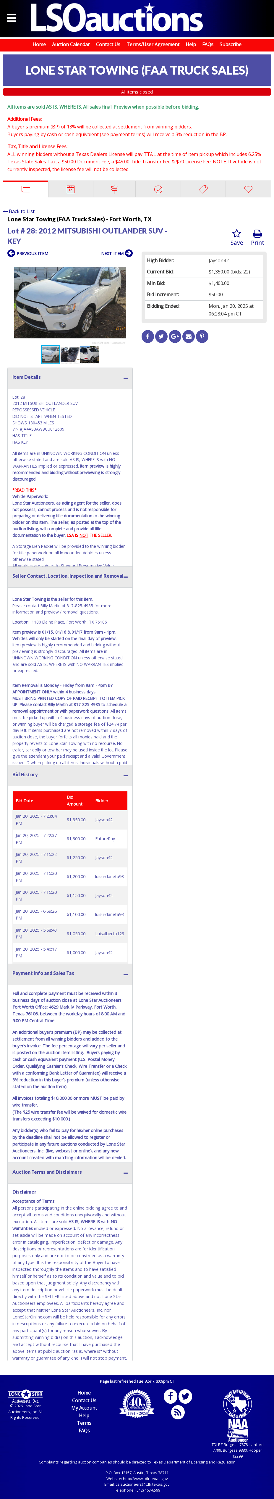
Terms (84, 1423)
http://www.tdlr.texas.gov (145, 1478)
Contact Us (108, 44)
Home (39, 44)
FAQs (207, 44)
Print (257, 238)
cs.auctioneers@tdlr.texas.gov (143, 1484)
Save (237, 238)
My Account (84, 1408)
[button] (127, 266)
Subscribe (230, 44)
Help (191, 44)
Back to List (19, 211)
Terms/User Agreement (153, 44)
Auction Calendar (71, 44)
